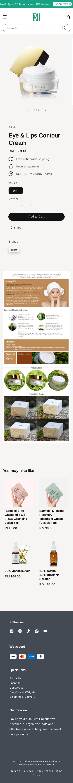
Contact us (17, 687)
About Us (15, 678)
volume (13, 182)
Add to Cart (37, 216)
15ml (16, 190)
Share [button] (15, 227)
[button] (5, 17)
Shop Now (63, 3)
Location (15, 682)
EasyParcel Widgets (23, 692)
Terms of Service (21, 771)
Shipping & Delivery (22, 696)
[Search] (64, 28)
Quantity (13, 198)
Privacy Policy (43, 771)
